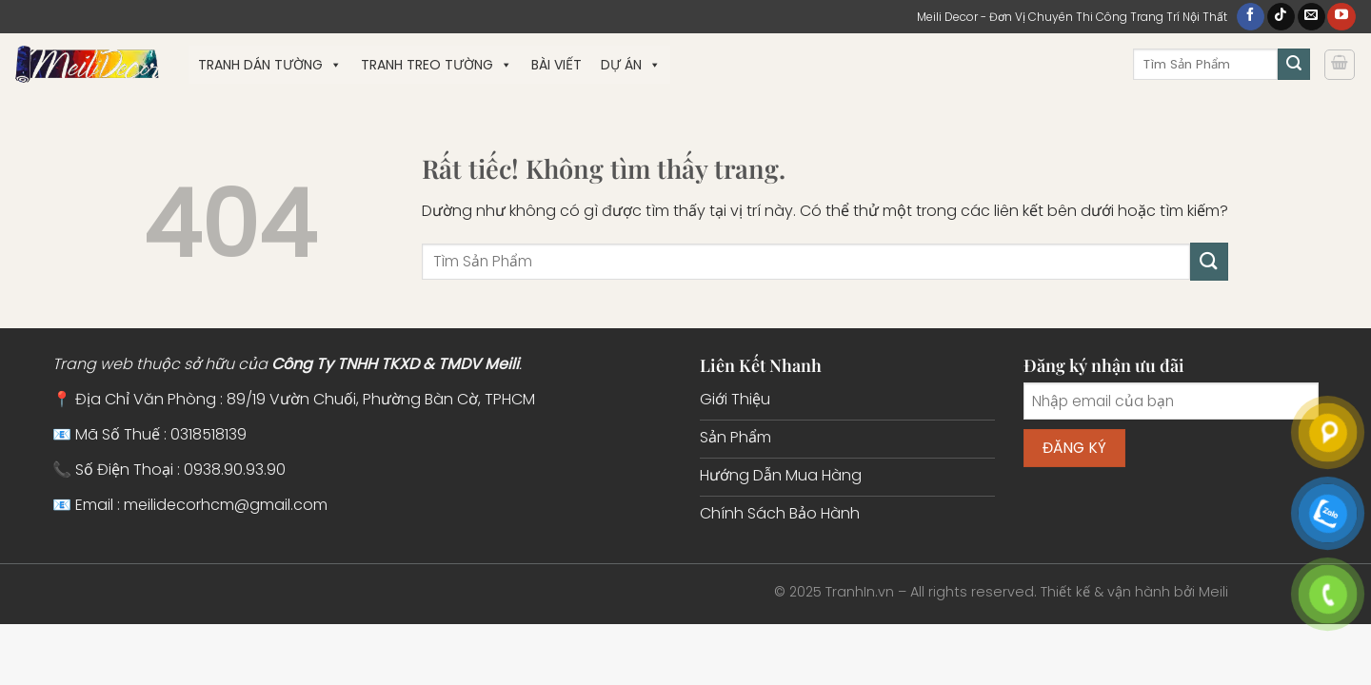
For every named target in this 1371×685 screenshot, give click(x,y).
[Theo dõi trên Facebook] (1250, 17)
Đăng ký (1075, 448)
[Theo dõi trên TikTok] (1281, 17)
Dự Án (631, 65)
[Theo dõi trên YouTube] (1341, 17)
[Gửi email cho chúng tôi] (1311, 17)
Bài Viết (556, 64)
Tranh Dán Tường (270, 65)
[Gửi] (1294, 65)
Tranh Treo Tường (436, 65)
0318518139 (208, 434)
